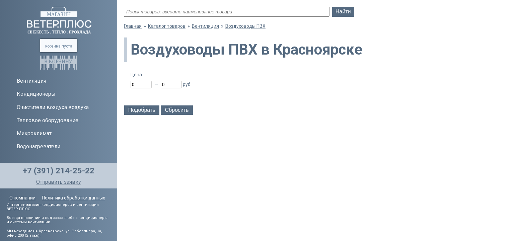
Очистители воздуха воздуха (53, 107)
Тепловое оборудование (47, 120)
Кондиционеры (36, 94)
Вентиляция (31, 81)
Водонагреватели (38, 146)
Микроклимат (34, 133)
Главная (133, 26)
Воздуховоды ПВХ (245, 26)
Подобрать (141, 110)
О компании (22, 197)
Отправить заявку (58, 182)
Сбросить (177, 110)
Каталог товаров (166, 26)
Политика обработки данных (73, 197)
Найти (343, 11)
